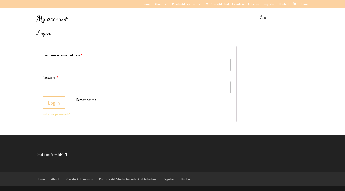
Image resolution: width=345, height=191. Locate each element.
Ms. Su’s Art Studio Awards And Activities (127, 179)
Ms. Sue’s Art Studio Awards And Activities (232, 4)
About (159, 4)
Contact (284, 4)
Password (50, 77)
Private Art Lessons (184, 4)
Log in (54, 102)
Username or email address (63, 55)
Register (269, 4)
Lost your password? (56, 114)
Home (146, 4)
